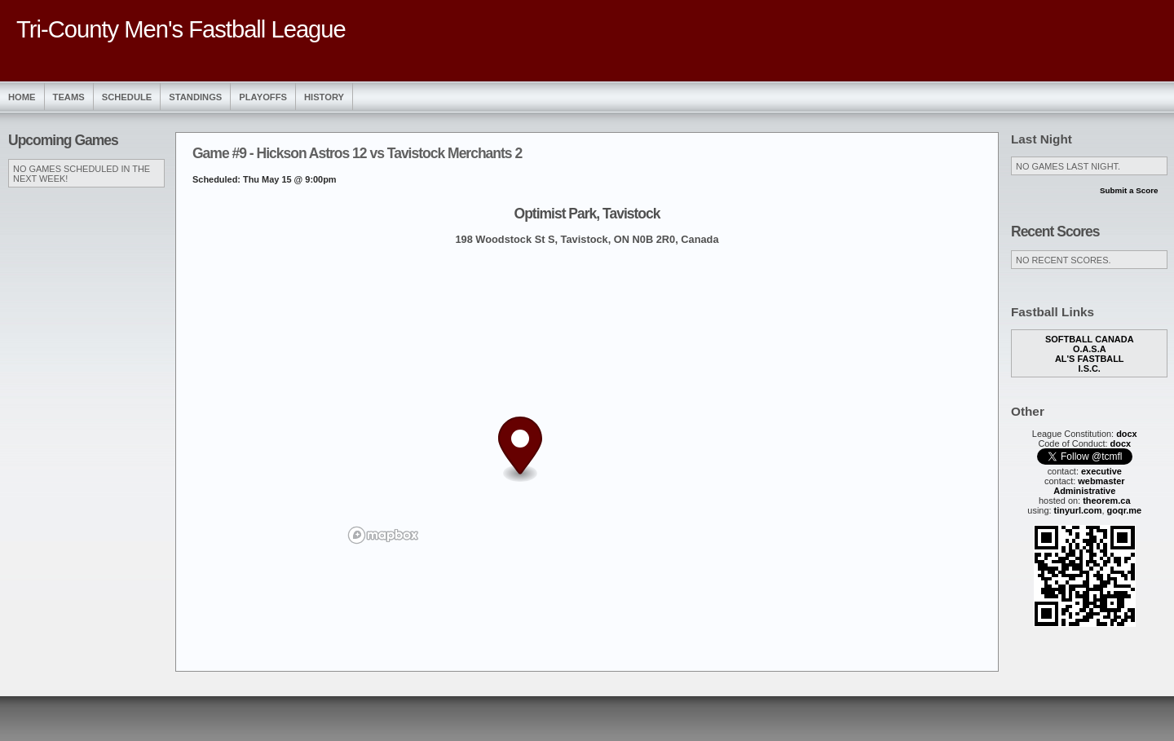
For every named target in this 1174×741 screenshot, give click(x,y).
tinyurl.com (1078, 510)
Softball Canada (1089, 339)
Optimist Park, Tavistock (587, 213)
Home (22, 97)
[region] (587, 402)
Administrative (1084, 491)
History (324, 97)
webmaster (1101, 481)
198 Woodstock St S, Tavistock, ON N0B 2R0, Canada (586, 239)
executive (1101, 471)
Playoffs (263, 97)
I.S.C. (1090, 368)
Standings (195, 97)
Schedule (127, 97)
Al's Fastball (1089, 359)
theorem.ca (1106, 500)
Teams (69, 97)
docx (1126, 434)
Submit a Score (1129, 190)
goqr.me (1124, 510)
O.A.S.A (1089, 349)
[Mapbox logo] (383, 535)
